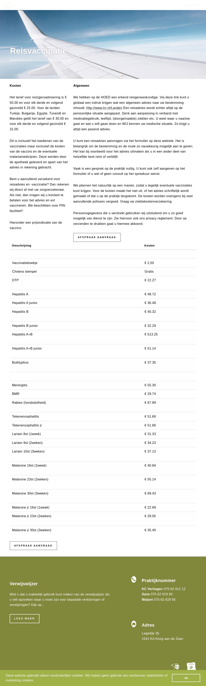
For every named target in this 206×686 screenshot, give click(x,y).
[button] (34, 680)
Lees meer (24, 618)
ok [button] (186, 678)
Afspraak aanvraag (97, 237)
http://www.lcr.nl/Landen (104, 108)
